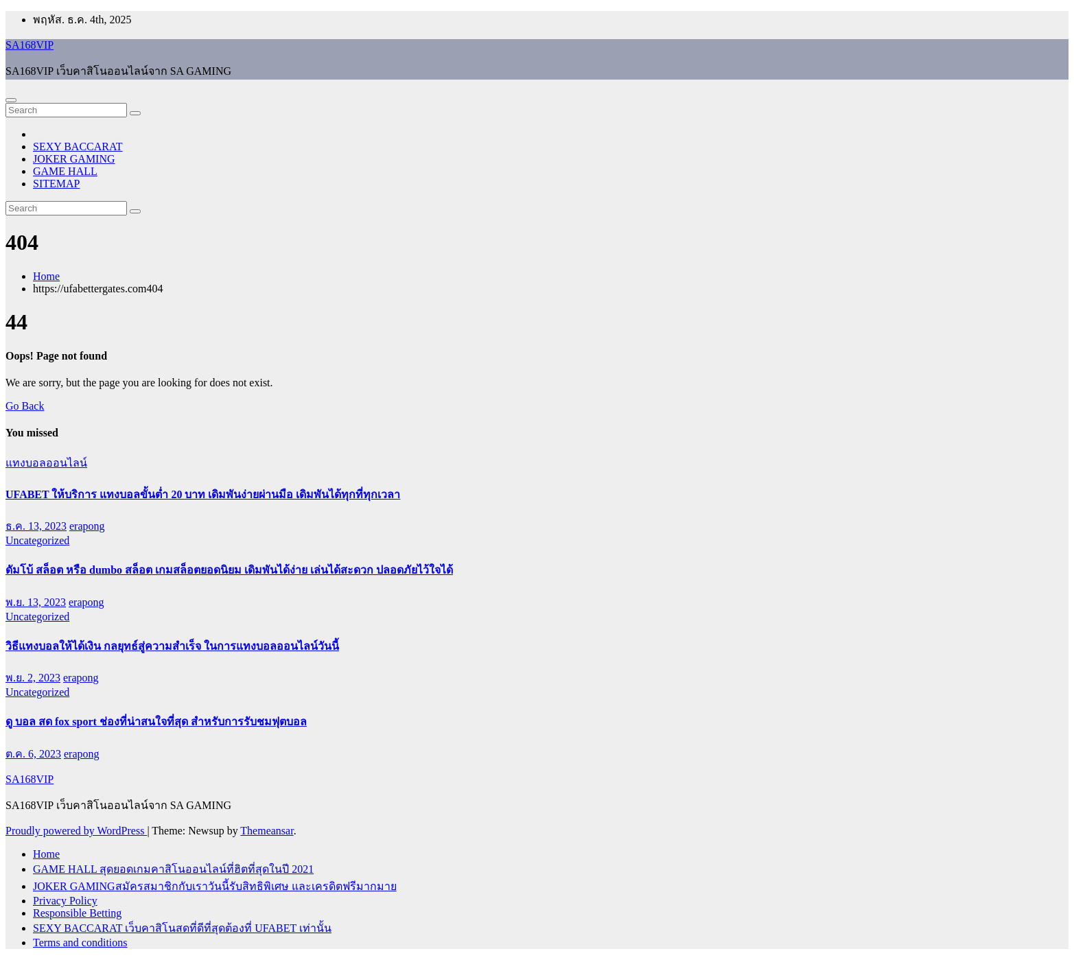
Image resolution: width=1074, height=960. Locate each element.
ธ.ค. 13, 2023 (36, 526)
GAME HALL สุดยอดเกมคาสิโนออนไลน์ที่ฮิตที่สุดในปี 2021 (173, 869)
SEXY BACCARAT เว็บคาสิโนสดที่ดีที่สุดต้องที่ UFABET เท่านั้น (182, 928)
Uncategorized (37, 540)
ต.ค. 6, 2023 (33, 754)
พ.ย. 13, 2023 (35, 602)
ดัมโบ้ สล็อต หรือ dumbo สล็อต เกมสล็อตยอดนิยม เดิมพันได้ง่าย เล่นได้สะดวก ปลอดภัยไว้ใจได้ (229, 570)
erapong (87, 526)
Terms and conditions (80, 942)
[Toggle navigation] (10, 100)
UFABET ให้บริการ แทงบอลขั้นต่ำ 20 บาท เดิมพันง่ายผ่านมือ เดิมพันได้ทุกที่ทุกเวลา (202, 494)
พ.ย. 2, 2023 (32, 677)
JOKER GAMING (74, 159)
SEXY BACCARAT (78, 146)
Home (46, 276)
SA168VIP (29, 45)
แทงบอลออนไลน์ (46, 463)
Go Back (24, 406)
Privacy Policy (65, 900)
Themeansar (266, 830)
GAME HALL (65, 171)
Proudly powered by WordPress (76, 830)
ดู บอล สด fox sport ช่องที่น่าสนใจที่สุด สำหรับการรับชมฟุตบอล (156, 721)
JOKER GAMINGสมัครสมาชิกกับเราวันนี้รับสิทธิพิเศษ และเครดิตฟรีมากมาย (215, 886)
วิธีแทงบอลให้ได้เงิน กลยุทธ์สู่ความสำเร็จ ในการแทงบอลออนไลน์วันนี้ (172, 646)
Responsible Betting (77, 913)
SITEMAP (56, 183)
